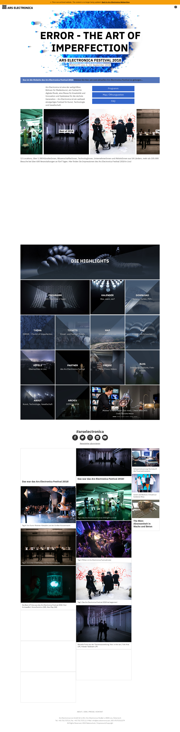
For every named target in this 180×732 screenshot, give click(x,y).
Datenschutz (91, 723)
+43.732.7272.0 (64, 720)
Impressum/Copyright (105, 723)
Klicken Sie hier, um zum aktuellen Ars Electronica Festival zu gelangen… (108, 80)
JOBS (85, 712)
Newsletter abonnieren (90, 444)
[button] (95, 402)
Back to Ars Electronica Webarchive (116, 2)
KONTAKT (99, 712)
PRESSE (91, 712)
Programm (113, 88)
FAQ (113, 101)
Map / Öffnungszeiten (113, 95)
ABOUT (79, 712)
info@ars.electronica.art (101, 720)
